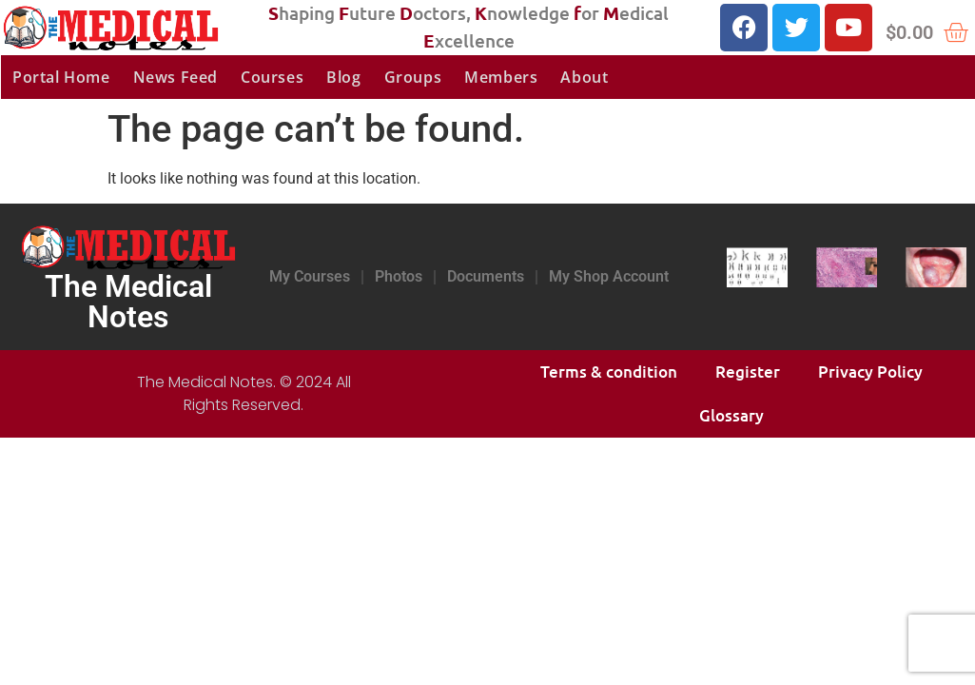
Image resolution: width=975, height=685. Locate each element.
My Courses (309, 276)
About (584, 77)
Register (747, 371)
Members (500, 77)
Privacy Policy (870, 371)
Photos (398, 276)
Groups (413, 77)
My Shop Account (609, 276)
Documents (485, 276)
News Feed (175, 77)
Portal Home (61, 77)
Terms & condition (608, 371)
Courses (272, 77)
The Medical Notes (128, 301)
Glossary (731, 415)
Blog (343, 77)
